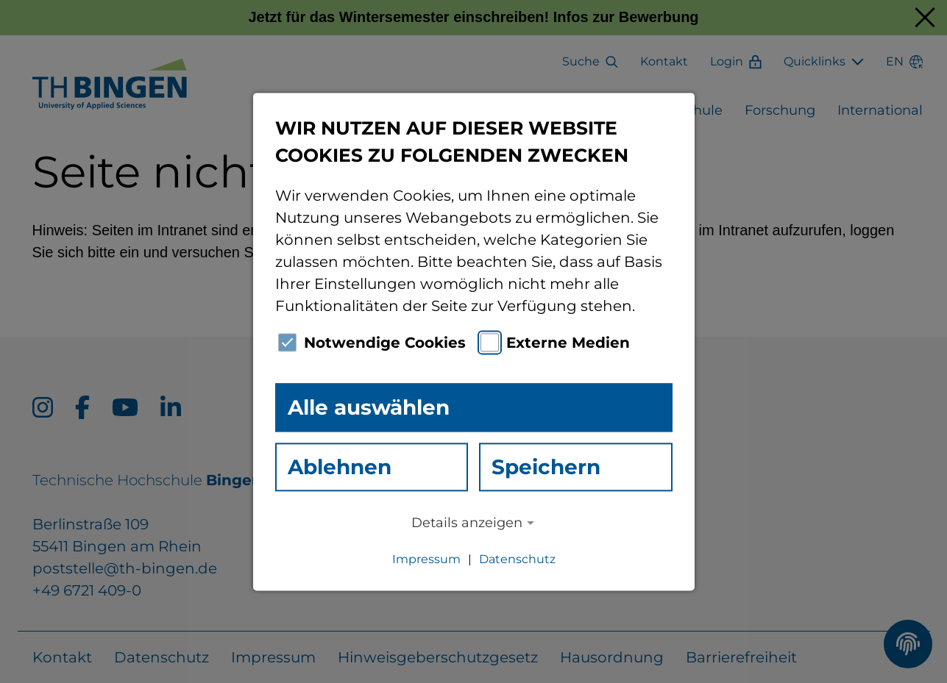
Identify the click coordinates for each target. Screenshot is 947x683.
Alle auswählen (369, 407)
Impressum (426, 559)
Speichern (546, 466)
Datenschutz (517, 559)
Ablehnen (339, 466)
